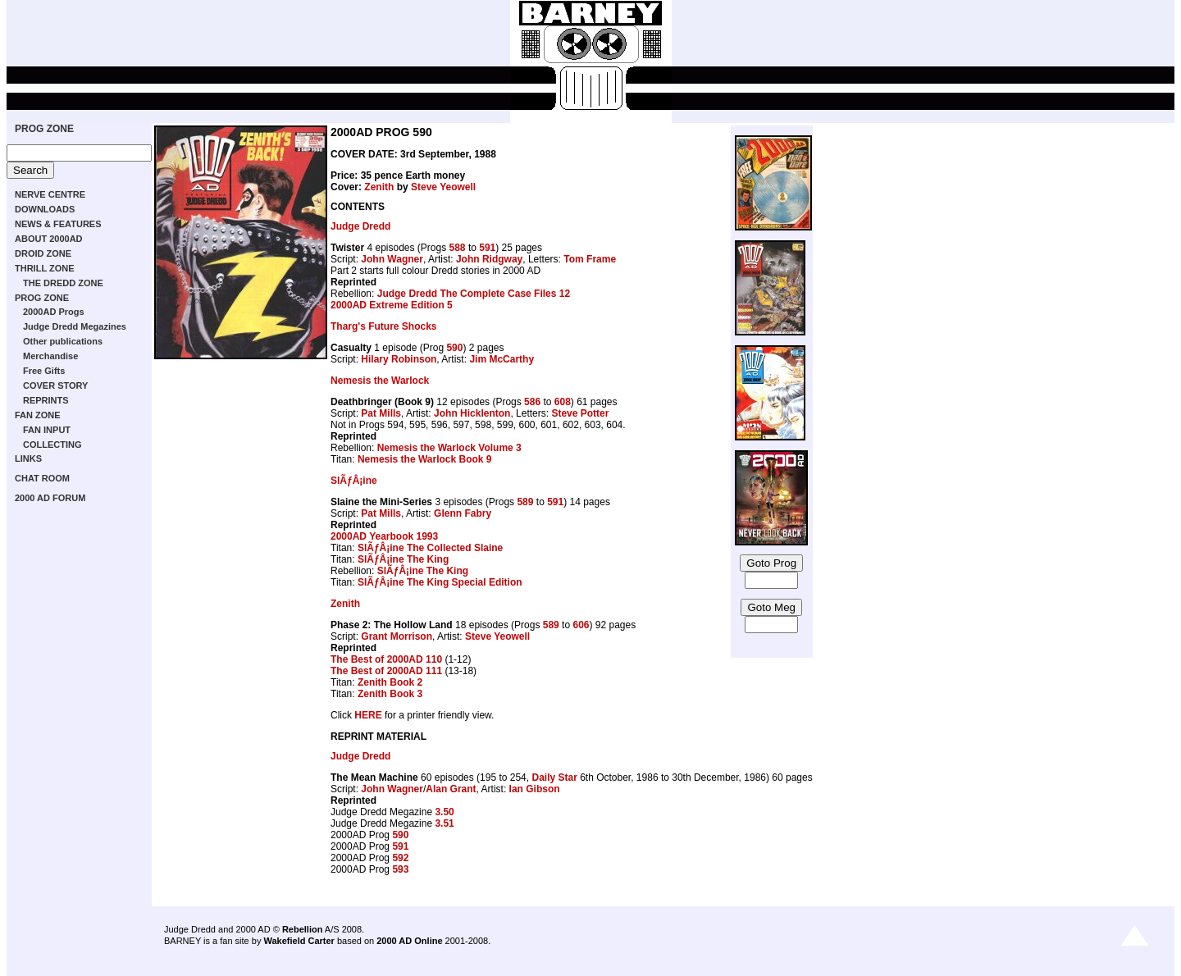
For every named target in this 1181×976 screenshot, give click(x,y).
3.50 (444, 812)
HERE (367, 715)
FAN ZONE (38, 415)
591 (487, 247)
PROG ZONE (44, 129)
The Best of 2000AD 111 (386, 671)
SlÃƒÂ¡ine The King (403, 559)
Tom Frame (589, 259)
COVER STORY (55, 385)
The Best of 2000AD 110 (386, 659)
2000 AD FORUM (50, 498)
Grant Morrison (396, 636)
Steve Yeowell (443, 187)
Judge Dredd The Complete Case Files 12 (473, 293)
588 (457, 247)
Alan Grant (451, 789)
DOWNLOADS (45, 209)
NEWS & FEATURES (58, 224)
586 (532, 402)
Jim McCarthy (501, 359)
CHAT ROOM (42, 478)
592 (400, 858)
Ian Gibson (534, 789)
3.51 (444, 823)
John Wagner (392, 259)
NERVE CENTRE (50, 194)
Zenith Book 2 (390, 682)
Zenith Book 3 (390, 694)
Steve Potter (580, 413)
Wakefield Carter (298, 941)
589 (525, 502)
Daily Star (554, 777)
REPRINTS (46, 400)
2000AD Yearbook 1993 (384, 536)
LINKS (28, 458)
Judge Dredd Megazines (74, 326)
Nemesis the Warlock (380, 380)
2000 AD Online (409, 941)
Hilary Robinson (398, 359)
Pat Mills (381, 413)
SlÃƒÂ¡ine (354, 480)
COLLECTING (52, 444)
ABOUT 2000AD (49, 239)
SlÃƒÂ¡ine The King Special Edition (440, 582)
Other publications (63, 341)
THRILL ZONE (45, 268)
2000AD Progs (53, 312)
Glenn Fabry (462, 513)
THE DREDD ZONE (63, 283)
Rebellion (302, 929)
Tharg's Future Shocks (384, 326)
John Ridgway (489, 259)
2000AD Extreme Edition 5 (392, 305)
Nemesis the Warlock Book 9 (425, 459)
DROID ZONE (43, 253)
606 (580, 625)
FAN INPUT (47, 430)
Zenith (379, 187)
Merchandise (50, 356)
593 (400, 869)
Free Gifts (44, 371)
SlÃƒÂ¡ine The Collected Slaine (430, 548)
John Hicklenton (472, 413)
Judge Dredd (360, 226)
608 (562, 402)
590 (454, 347)
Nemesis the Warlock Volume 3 (449, 448)
